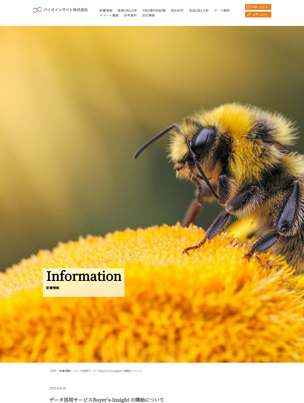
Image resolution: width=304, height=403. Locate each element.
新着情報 (105, 10)
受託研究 (177, 10)
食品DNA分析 (199, 10)
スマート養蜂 (109, 15)
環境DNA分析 (127, 10)
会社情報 (148, 15)
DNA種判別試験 (154, 10)
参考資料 (130, 15)
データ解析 (222, 10)
